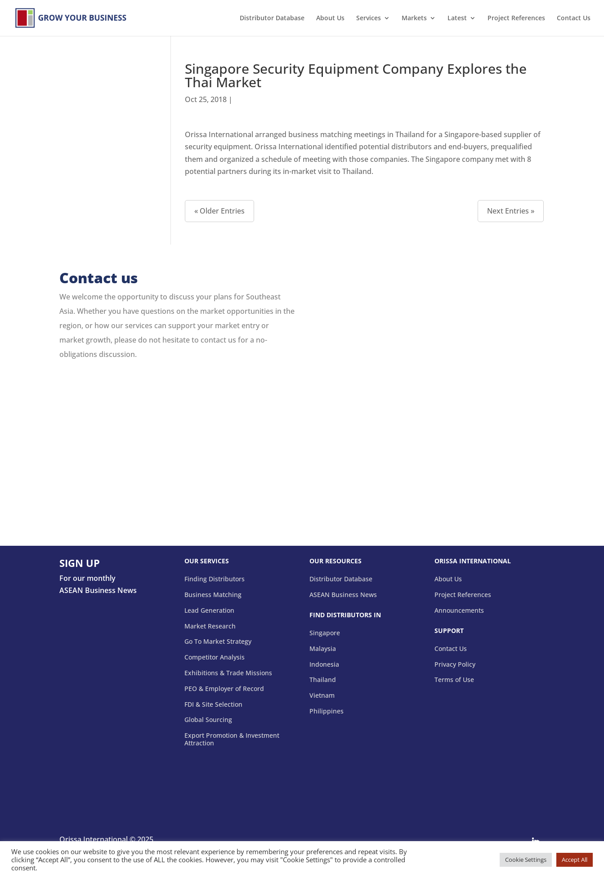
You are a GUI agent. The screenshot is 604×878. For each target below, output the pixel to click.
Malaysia (322, 649)
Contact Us (574, 18)
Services (368, 18)
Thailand (322, 680)
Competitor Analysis (214, 657)
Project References (516, 18)
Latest (457, 18)
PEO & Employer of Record (224, 689)
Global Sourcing (208, 720)
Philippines (326, 711)
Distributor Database (272, 18)
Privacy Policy (454, 665)
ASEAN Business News (343, 595)
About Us (330, 18)
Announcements (459, 611)
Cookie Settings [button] (525, 860)
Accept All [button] (574, 860)
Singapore (324, 633)
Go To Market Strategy (217, 642)
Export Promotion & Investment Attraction (231, 739)
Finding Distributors (214, 579)
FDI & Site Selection (213, 705)
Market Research (210, 626)
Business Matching (213, 595)
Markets (414, 18)
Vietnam (322, 696)
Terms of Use (454, 680)
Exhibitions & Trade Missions (228, 673)
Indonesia (324, 665)
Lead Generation (209, 611)
